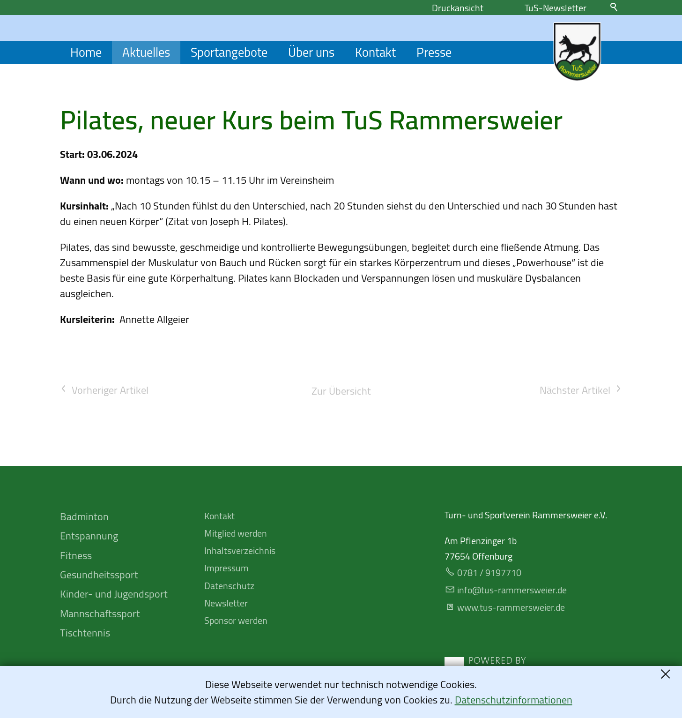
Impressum (226, 567)
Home (86, 52)
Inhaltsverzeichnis (239, 550)
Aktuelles (146, 52)
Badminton (84, 516)
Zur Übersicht (341, 391)
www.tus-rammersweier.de (511, 607)
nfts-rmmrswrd (512, 589)
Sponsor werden (235, 620)
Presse (434, 52)
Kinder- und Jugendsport (114, 594)
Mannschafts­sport (100, 613)
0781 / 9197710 (489, 572)
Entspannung (89, 536)
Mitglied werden (235, 533)
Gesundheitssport (99, 574)
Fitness (76, 555)
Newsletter (226, 603)
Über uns (311, 52)
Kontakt (375, 52)
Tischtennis (85, 633)
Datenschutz (229, 585)
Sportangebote (229, 52)
